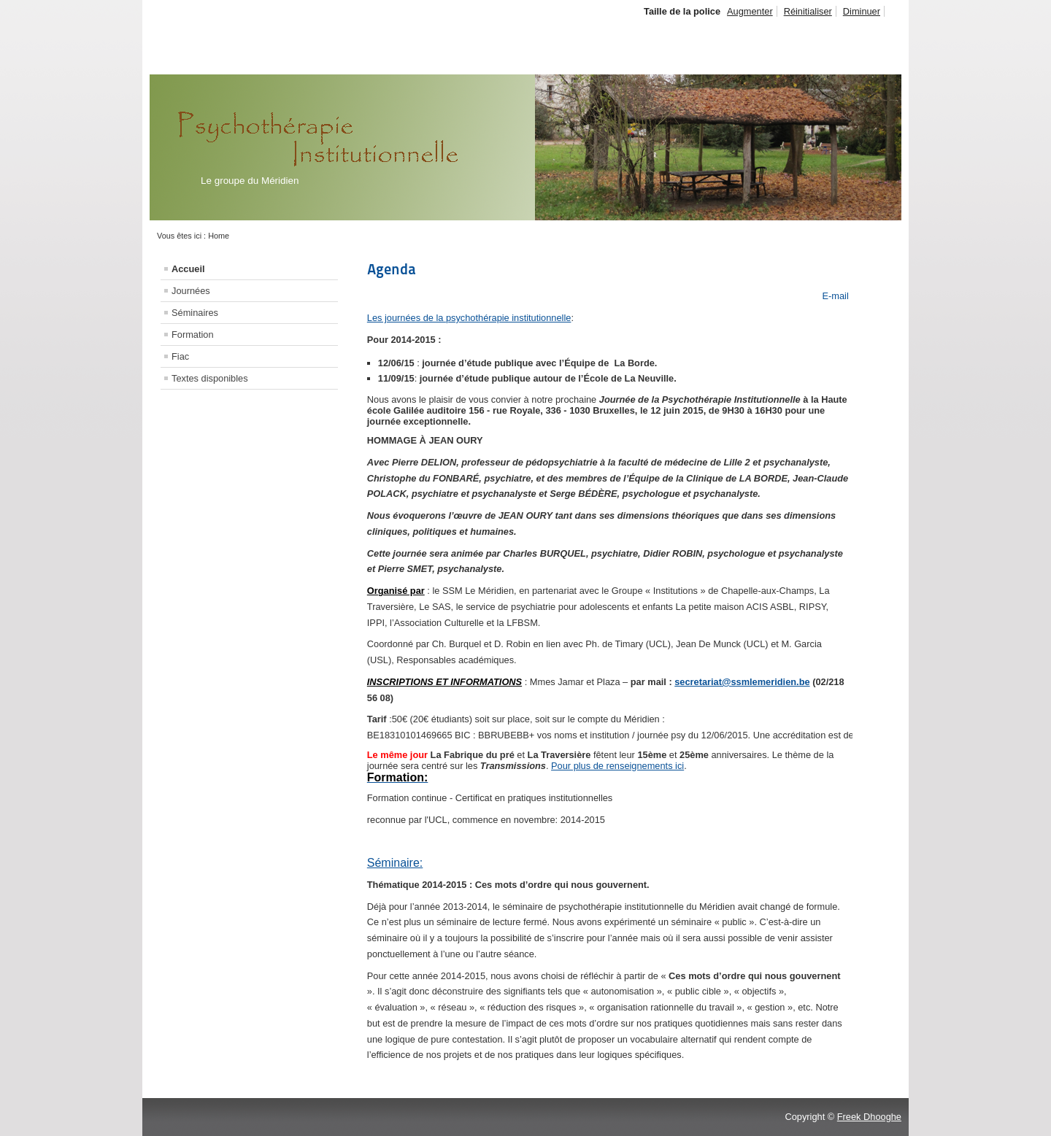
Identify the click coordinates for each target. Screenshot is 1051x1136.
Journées (191, 290)
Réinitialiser (808, 11)
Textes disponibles (210, 378)
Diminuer (861, 11)
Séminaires (195, 312)
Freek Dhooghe (869, 1116)
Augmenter (750, 11)
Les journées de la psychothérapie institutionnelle (469, 317)
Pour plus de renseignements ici (617, 765)
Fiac (180, 356)
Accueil (188, 268)
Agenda (391, 269)
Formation (193, 334)
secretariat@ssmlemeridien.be (741, 681)
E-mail (834, 295)
